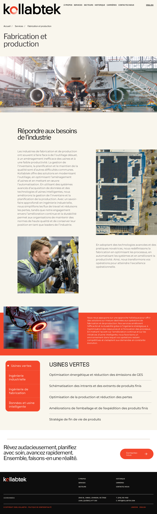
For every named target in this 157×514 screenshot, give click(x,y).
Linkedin (134, 507)
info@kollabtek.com (126, 501)
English (143, 507)
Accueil (7, 26)
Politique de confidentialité (40, 507)
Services (19, 26)
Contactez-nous (136, 453)
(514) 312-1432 (123, 498)
